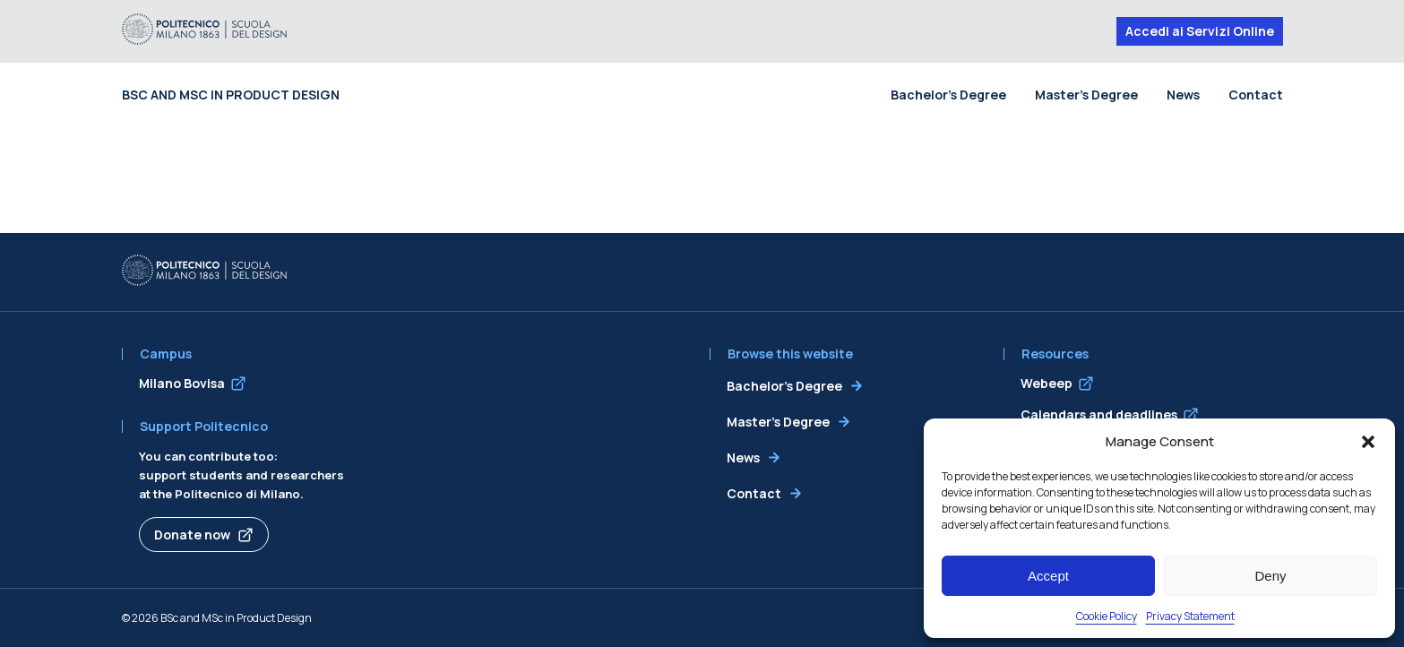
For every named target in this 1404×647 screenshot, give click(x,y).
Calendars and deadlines (1099, 414)
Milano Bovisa (182, 383)
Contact (1255, 94)
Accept (1048, 575)
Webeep (1046, 383)
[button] (1368, 442)
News (1183, 94)
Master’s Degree (1086, 94)
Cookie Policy (1106, 616)
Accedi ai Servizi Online (1199, 30)
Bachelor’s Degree (948, 94)
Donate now (192, 534)
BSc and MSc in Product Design (231, 94)
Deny (1270, 575)
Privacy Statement (1190, 616)
